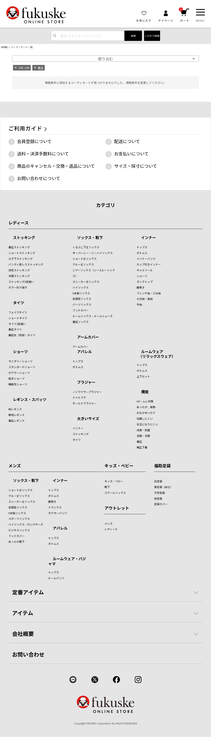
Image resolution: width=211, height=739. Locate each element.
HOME (4, 47)
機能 (145, 392)
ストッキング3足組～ (21, 282)
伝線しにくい (145, 418)
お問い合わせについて (38, 178)
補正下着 (142, 447)
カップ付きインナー (149, 264)
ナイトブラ (79, 398)
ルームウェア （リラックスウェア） (156, 354)
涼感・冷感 (143, 436)
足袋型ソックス (82, 299)
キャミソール (145, 270)
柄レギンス (15, 409)
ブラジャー (86, 382)
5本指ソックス (81, 293)
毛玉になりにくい (147, 424)
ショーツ (142, 276)
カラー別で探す (17, 287)
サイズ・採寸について (135, 166)
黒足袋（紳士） (163, 487)
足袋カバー (161, 504)
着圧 (139, 441)
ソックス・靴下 (90, 238)
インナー (148, 238)
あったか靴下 (16, 542)
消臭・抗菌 (143, 430)
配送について (127, 141)
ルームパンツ (56, 578)
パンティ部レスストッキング (25, 264)
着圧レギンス (16, 421)
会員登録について (34, 141)
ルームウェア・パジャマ (67, 561)
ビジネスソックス (19, 530)
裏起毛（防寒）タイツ (21, 335)
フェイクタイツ (17, 312)
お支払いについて (131, 153)
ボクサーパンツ (57, 513)
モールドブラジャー (84, 403)
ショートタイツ (17, 318)
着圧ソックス (81, 322)
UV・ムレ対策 (145, 401)
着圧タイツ (15, 329)
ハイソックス (81, 287)
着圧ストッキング (19, 247)
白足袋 (158, 481)
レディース (18, 223)
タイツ (18, 303)
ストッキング (24, 238)
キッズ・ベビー (118, 466)
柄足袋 (158, 498)
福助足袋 (162, 466)
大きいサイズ (88, 419)
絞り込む (105, 58)
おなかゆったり (146, 413)
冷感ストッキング (19, 276)
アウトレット (116, 508)
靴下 (107, 487)
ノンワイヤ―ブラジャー (87, 392)
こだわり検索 (152, 35)
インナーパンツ (146, 259)
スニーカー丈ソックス (86, 282)
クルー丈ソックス (83, 264)
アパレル (84, 352)
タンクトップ (145, 282)
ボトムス (142, 253)
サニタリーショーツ (20, 361)
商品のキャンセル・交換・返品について (56, 166)
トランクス (55, 507)
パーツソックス (82, 304)
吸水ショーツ (16, 378)
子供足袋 (159, 493)
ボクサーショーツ (19, 373)
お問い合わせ (28, 654)
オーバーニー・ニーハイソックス (93, 253)
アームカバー (88, 337)
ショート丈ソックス (85, 259)
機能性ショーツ (17, 384)
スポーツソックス (19, 519)
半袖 (139, 304)
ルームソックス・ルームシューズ (93, 316)
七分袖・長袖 (145, 299)
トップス (142, 247)
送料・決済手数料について (43, 153)
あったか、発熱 (146, 407)
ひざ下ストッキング (20, 259)
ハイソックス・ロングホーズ (25, 524)
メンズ (14, 466)
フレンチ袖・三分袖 (149, 293)
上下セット (143, 376)
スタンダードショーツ (21, 367)
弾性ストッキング (19, 270)
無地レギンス (16, 415)
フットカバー (81, 310)
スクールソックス (115, 493)
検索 (133, 35)
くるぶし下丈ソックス (86, 247)
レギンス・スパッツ (29, 399)
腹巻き (141, 287)
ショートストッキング (21, 253)
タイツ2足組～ (17, 324)
